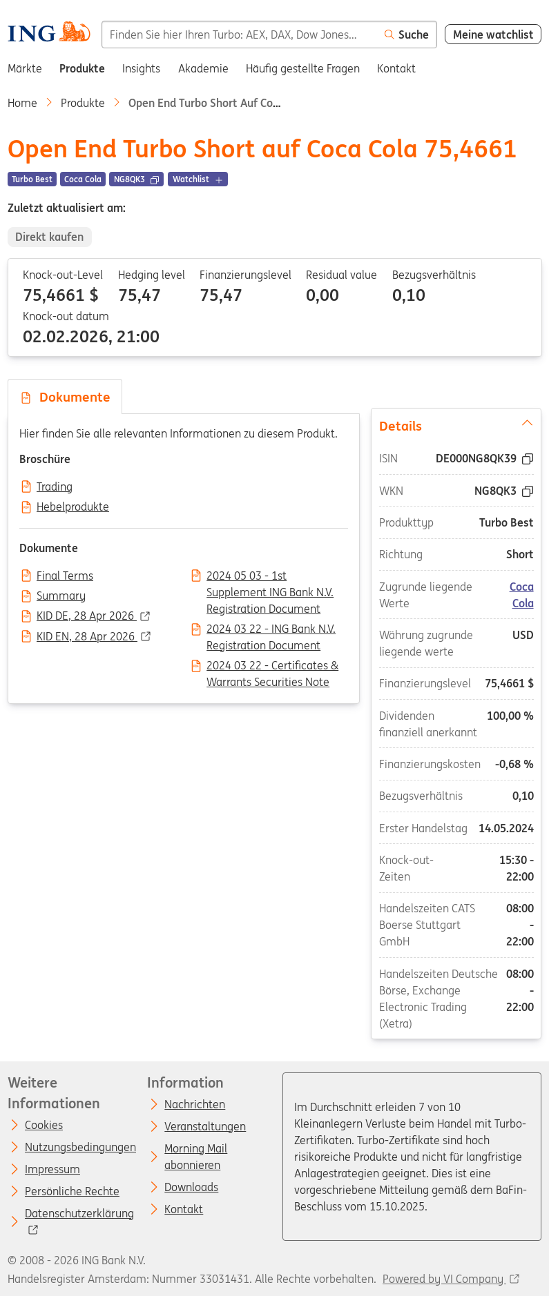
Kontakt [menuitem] (396, 68)
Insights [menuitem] (141, 68)
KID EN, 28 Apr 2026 (87, 637)
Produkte (83, 103)
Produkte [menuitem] (82, 68)
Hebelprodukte (73, 507)
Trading (55, 487)
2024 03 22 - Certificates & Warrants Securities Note (272, 667)
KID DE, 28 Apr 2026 (87, 616)
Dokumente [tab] (64, 397)
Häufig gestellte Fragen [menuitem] (303, 68)
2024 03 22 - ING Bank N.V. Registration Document (271, 630)
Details (456, 424)
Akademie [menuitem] (203, 68)
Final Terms (65, 576)
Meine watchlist (493, 34)
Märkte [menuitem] (25, 68)
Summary (61, 596)
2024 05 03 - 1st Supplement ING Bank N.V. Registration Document (270, 577)
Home (22, 103)
